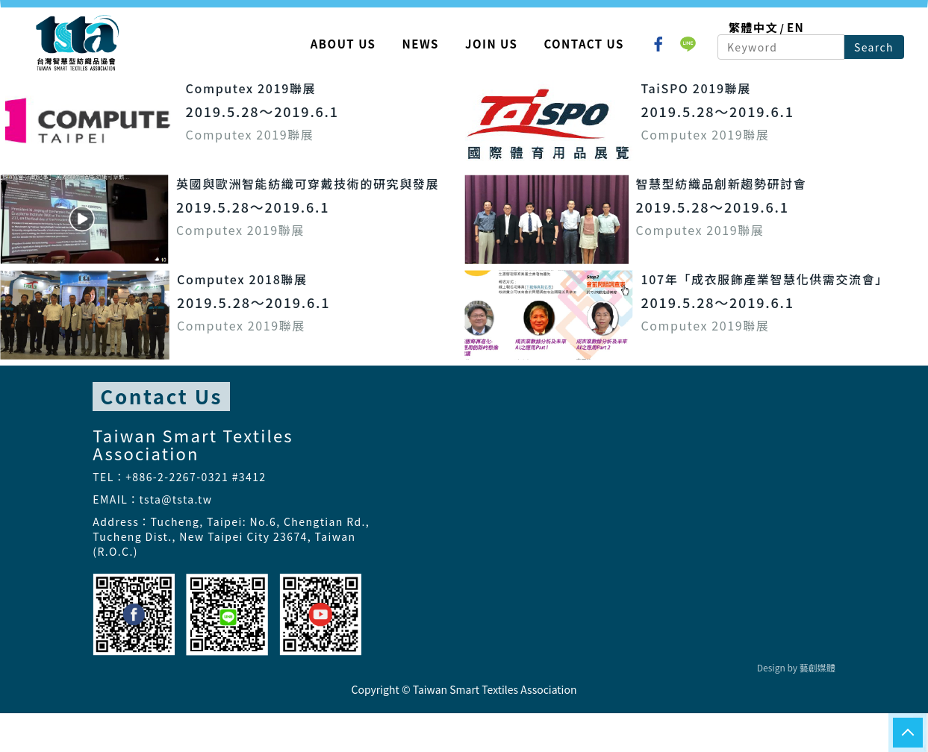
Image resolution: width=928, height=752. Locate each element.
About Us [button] (343, 43)
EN (795, 27)
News (420, 43)
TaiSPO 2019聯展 (696, 88)
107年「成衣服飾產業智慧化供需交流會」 (764, 279)
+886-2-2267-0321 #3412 (195, 476)
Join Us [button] (491, 43)
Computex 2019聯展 (251, 88)
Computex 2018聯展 (242, 279)
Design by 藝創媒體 (796, 667)
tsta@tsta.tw (176, 499)
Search (874, 47)
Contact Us (584, 43)
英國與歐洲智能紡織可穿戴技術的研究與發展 (307, 183)
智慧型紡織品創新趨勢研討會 (721, 183)
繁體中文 (753, 27)
